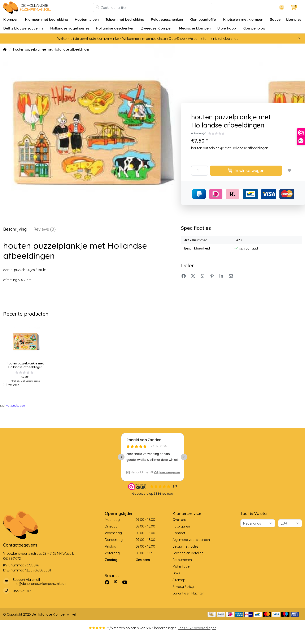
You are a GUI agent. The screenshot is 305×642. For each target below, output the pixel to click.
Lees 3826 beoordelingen (197, 628)
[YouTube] (126, 582)
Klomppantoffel (203, 19)
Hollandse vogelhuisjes (69, 28)
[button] (281, 7)
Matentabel (181, 566)
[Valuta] (290, 523)
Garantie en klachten (189, 593)
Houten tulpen (87, 19)
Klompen (10, 19)
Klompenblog (254, 28)
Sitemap (179, 580)
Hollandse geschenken (115, 28)
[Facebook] (109, 582)
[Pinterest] (117, 582)
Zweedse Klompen (157, 28)
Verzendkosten (33, 381)
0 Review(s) (198, 133)
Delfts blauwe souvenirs (23, 28)
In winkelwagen (246, 170)
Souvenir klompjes (285, 19)
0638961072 (12, 558)
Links (176, 573)
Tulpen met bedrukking (124, 19)
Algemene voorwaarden (191, 540)
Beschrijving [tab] (15, 229)
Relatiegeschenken (167, 19)
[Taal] (257, 523)
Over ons (180, 519)
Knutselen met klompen (243, 19)
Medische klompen (195, 28)
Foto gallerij (182, 526)
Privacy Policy (183, 586)
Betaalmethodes (185, 546)
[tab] (44, 230)
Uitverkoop (226, 28)
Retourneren (182, 560)
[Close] (299, 38)
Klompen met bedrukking (46, 19)
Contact (179, 533)
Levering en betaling (188, 553)
